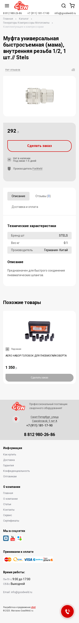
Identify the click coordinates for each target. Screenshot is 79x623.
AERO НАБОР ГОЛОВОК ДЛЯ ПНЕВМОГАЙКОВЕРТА (36, 355)
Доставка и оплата (25, 207)
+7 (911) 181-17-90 (38, 13)
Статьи (7, 504)
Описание (18, 196)
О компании (10, 498)
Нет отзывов (12, 69)
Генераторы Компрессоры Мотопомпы (26, 22)
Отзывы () (43, 196)
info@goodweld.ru (65, 13)
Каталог (24, 18)
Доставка (9, 460)
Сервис (7, 515)
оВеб (33, 607)
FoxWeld (37, 168)
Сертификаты (11, 520)
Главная (8, 18)
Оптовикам (10, 476)
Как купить (9, 454)
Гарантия (8, 465)
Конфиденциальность (16, 471)
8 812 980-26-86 (12, 13)
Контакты (9, 509)
